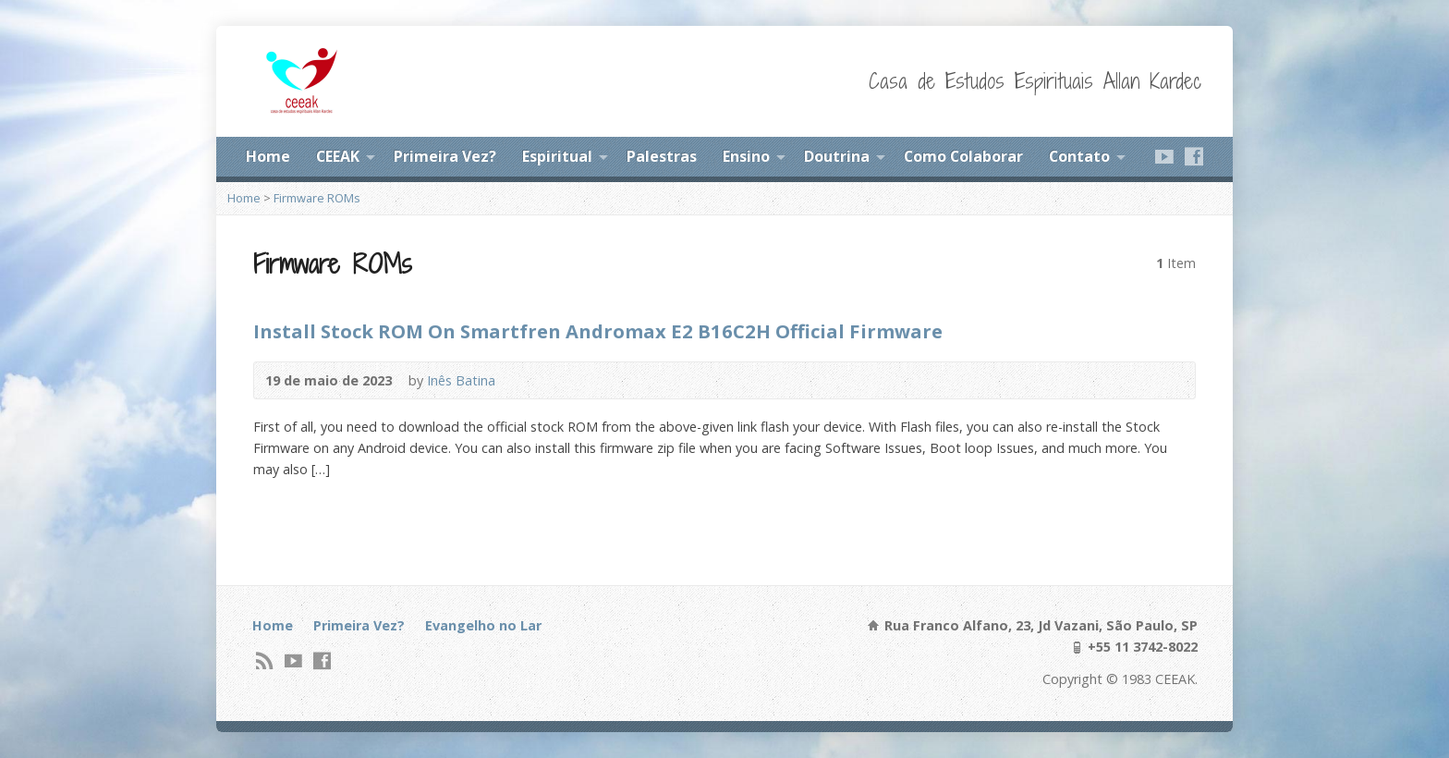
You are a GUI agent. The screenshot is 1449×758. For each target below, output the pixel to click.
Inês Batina (461, 380)
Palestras (662, 156)
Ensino (746, 156)
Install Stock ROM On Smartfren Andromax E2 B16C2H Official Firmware (598, 331)
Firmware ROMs (317, 198)
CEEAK (337, 156)
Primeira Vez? (445, 156)
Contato (1079, 156)
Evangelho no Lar (483, 625)
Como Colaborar (963, 156)
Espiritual (557, 156)
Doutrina (837, 156)
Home (268, 156)
